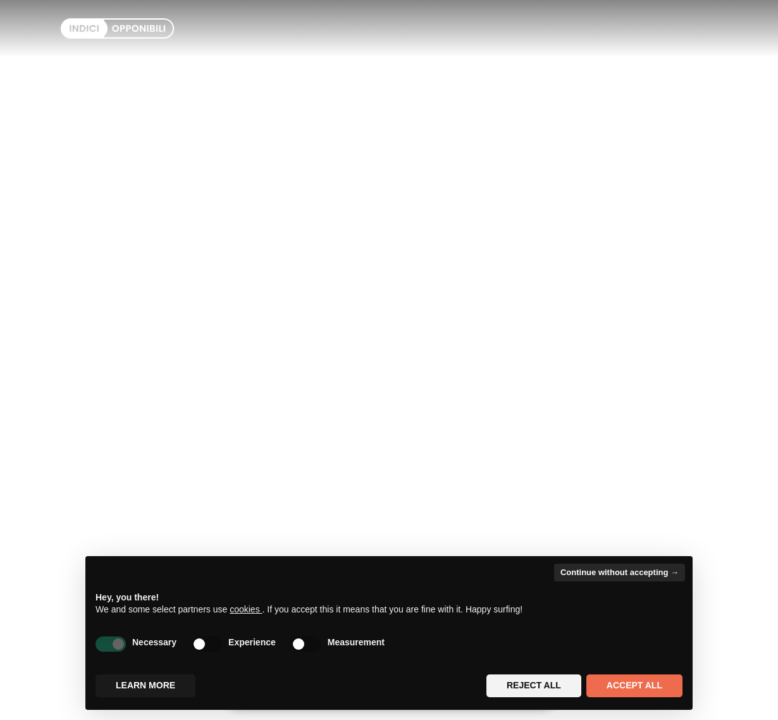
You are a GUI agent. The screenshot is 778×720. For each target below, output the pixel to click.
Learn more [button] (145, 685)
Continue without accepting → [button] (619, 572)
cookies (246, 609)
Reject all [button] (534, 685)
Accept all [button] (634, 685)
